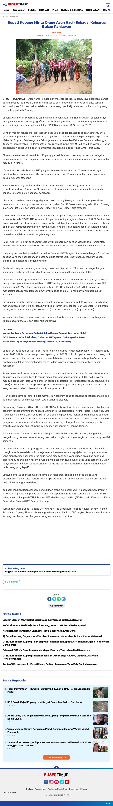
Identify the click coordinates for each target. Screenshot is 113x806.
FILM (55, 10)
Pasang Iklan (40, 789)
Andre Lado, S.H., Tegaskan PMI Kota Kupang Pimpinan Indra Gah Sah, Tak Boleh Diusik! (49, 717)
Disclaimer (74, 789)
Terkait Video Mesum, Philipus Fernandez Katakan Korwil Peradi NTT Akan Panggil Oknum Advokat (49, 744)
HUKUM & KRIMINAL (72, 10)
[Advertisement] (56, 538)
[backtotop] (56, 768)
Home (6, 10)
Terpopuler (19, 10)
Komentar (56, 606)
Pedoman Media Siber (57, 789)
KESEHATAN (92, 10)
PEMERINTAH (11, 582)
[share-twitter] (54, 599)
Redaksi (29, 789)
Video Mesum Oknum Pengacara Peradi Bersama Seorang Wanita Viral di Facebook (48, 731)
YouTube (69, 783)
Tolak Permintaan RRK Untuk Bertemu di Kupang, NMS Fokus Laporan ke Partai (48, 690)
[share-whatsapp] (59, 599)
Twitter (63, 783)
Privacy (83, 789)
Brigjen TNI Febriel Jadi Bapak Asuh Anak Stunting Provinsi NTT (40, 571)
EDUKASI (44, 10)
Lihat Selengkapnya (56, 757)
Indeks (31, 10)
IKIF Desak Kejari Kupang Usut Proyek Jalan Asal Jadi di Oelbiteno (44, 702)
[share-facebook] (49, 599)
